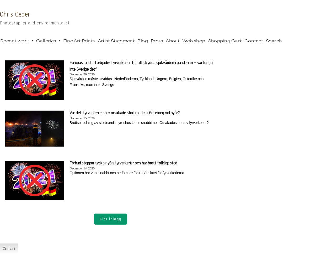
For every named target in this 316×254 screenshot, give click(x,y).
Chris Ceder (15, 14)
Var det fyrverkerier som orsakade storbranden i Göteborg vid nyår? (124, 113)
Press (157, 41)
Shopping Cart (225, 41)
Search (274, 41)
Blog (142, 41)
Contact (253, 41)
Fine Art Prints (79, 41)
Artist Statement (116, 41)
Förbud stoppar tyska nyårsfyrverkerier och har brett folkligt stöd (123, 163)
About (172, 41)
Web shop (193, 41)
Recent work (16, 40)
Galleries (48, 40)
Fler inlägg (110, 219)
